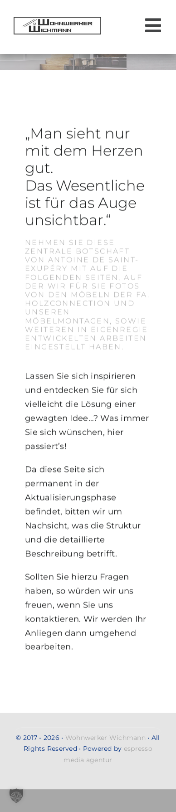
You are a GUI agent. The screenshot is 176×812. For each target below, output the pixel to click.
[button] (16, 795)
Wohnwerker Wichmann (105, 738)
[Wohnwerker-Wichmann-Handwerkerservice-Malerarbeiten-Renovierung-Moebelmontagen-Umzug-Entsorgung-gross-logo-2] (57, 21)
